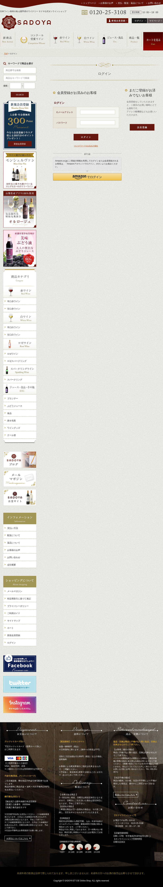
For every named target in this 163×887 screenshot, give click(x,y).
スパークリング (14, 379)
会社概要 (11, 565)
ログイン (11, 642)
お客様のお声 (107, 3)
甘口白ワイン (13, 334)
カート (10, 628)
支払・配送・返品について (131, 3)
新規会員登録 (20, 144)
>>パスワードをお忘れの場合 (86, 146)
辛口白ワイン (13, 327)
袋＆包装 (11, 420)
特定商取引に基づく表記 (19, 598)
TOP (6, 54)
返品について (13, 543)
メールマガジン (14, 591)
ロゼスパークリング (17, 361)
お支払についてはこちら (17, 838)
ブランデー (12, 398)
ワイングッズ (13, 428)
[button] (87, 177)
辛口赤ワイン (13, 301)
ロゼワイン (12, 354)
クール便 (11, 435)
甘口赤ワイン (13, 309)
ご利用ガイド (13, 613)
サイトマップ (13, 620)
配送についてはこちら (125, 795)
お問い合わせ (154, 3)
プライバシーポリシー (18, 606)
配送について (13, 535)
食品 (9, 413)
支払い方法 (12, 528)
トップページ (89, 3)
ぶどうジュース (14, 406)
